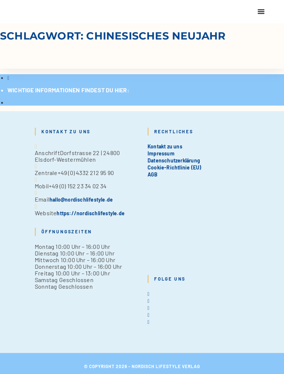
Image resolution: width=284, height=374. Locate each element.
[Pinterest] (148, 315)
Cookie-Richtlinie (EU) (174, 167)
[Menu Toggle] (261, 11)
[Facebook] (148, 301)
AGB (153, 174)
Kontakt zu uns (165, 146)
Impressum (161, 153)
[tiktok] (148, 322)
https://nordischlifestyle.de (91, 213)
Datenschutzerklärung (174, 160)
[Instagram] (148, 308)
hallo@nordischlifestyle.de (81, 199)
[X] (148, 294)
